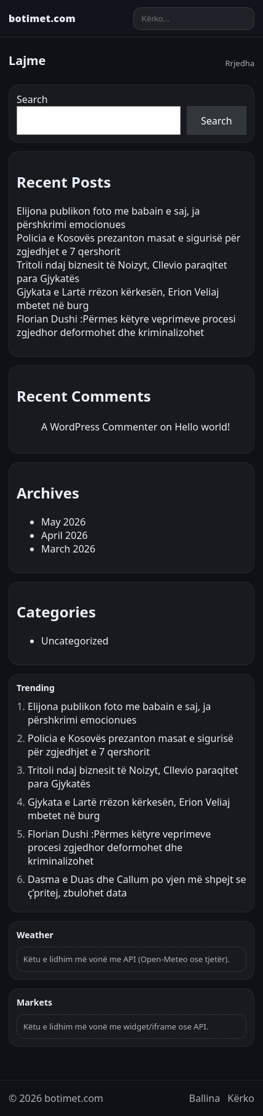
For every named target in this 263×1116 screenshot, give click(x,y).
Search (32, 99)
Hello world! (202, 427)
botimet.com (42, 18)
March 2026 (68, 549)
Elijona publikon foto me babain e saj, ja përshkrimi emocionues (108, 217)
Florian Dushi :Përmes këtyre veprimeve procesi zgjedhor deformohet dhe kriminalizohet (126, 325)
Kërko (240, 1098)
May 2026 (63, 522)
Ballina (205, 1098)
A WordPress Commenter (99, 427)
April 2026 (64, 535)
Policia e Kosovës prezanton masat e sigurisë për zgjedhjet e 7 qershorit (131, 745)
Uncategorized (75, 641)
